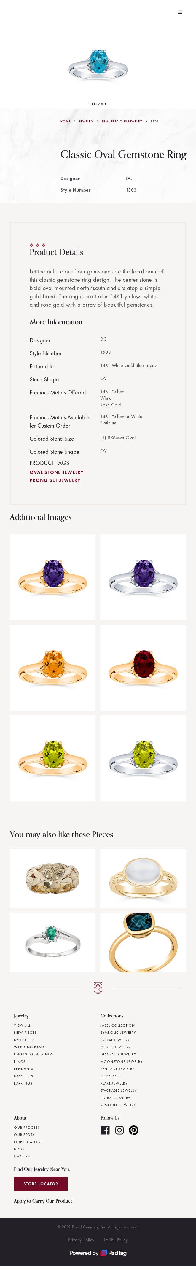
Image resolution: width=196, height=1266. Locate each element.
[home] (8, 12)
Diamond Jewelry (118, 1054)
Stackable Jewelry (119, 1090)
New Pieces (25, 1033)
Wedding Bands (30, 1047)
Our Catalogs (28, 1142)
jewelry (86, 121)
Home (65, 121)
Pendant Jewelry (118, 1069)
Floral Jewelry (115, 1098)
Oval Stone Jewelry (57, 472)
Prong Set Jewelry (55, 480)
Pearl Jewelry (114, 1083)
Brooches (24, 1040)
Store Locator (40, 1184)
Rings (20, 1062)
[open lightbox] (98, 67)
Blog (19, 1149)
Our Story (24, 1135)
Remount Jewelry (118, 1105)
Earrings (23, 1083)
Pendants (23, 1069)
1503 (155, 121)
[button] (180, 12)
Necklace (110, 1076)
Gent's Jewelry (116, 1047)
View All (22, 1025)
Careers (22, 1156)
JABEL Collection (118, 1025)
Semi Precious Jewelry (122, 121)
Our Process (27, 1127)
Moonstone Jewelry (122, 1062)
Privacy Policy (81, 1240)
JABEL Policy (116, 1240)
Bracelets (23, 1076)
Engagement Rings (33, 1054)
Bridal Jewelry (115, 1040)
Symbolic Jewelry (118, 1033)
